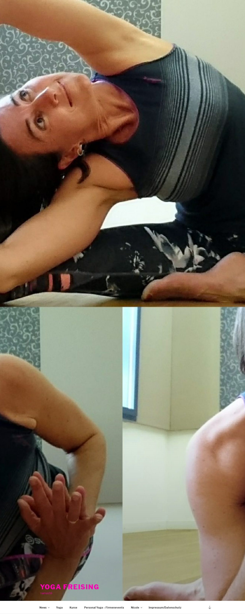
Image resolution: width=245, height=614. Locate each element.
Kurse (73, 607)
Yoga (59, 607)
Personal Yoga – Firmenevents (104, 607)
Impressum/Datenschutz (165, 607)
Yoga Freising (69, 584)
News (44, 607)
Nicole (137, 607)
